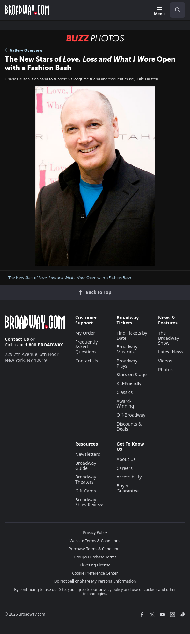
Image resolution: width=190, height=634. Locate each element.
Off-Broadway (130, 415)
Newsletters (87, 454)
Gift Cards (85, 491)
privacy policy (111, 589)
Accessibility (129, 477)
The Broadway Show (168, 338)
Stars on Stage (131, 374)
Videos (165, 361)
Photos (165, 370)
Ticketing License (95, 565)
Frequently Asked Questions (86, 347)
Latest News (171, 352)
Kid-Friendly (128, 383)
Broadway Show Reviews (90, 502)
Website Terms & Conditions (95, 540)
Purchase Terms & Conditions (95, 548)
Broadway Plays (126, 363)
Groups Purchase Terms (95, 557)
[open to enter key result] (177, 10)
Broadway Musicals (126, 349)
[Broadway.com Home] (27, 10)
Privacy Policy (95, 532)
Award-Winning (125, 403)
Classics (124, 392)
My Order (85, 333)
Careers (124, 468)
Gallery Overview (23, 50)
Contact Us (17, 339)
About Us (125, 459)
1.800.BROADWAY (44, 345)
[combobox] (175, 10)
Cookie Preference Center (95, 573)
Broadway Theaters (85, 479)
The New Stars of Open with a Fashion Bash (68, 277)
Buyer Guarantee (127, 488)
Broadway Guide (85, 465)
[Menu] (159, 11)
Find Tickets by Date (131, 335)
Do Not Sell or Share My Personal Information (95, 581)
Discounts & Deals (129, 426)
